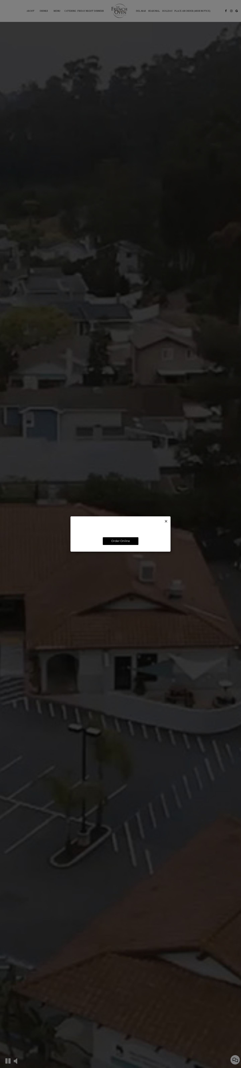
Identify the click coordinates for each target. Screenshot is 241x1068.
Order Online (120, 541)
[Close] (166, 521)
